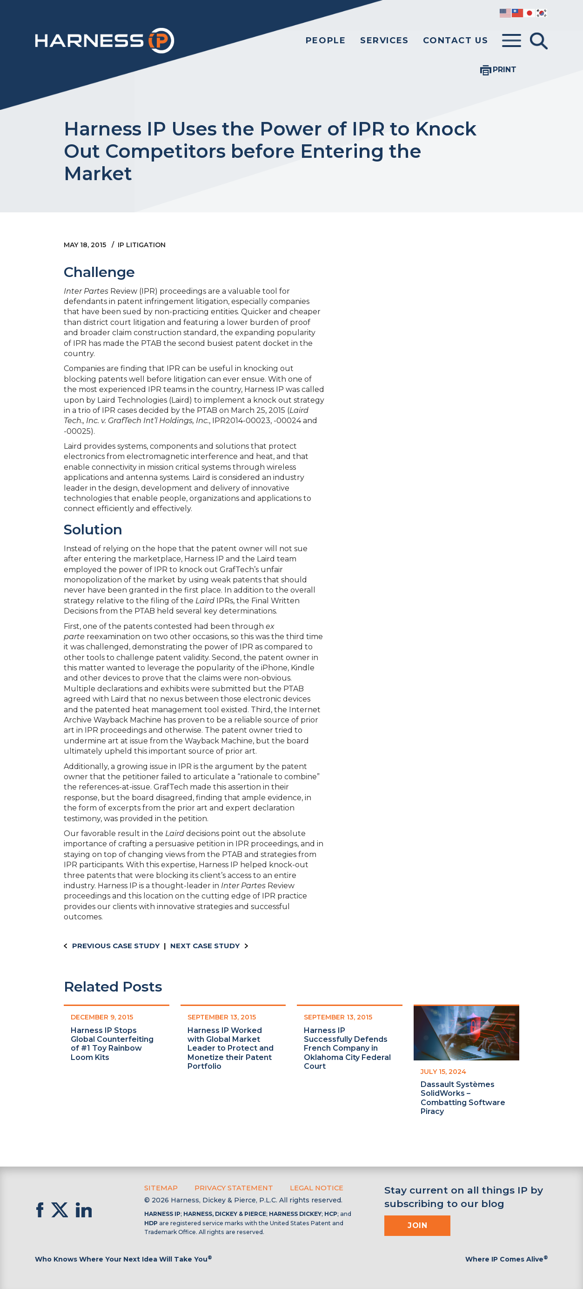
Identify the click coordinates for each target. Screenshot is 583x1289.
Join (417, 1225)
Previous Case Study (116, 945)
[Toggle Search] (538, 41)
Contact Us (455, 40)
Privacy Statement (231, 1187)
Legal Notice (312, 1187)
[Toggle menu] (511, 41)
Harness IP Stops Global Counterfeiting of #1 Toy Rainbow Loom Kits (112, 1044)
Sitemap (160, 1187)
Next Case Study (205, 945)
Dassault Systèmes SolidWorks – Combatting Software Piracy (463, 1098)
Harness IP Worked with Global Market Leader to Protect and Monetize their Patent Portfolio (231, 1048)
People (326, 40)
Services (384, 40)
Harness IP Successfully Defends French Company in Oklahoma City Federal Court (347, 1048)
